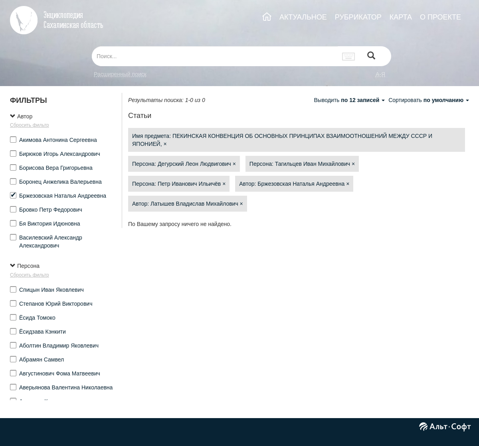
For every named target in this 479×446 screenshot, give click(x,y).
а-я (380, 74)
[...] (215, 56)
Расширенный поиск (120, 74)
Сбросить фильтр (29, 125)
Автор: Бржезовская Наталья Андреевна (294, 184)
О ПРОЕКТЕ (440, 17)
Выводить (350, 100)
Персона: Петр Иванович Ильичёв (179, 184)
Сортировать (428, 100)
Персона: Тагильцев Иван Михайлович (302, 164)
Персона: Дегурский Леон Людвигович (184, 164)
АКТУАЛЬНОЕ (303, 17)
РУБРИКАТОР (358, 17)
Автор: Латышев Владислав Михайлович (187, 203)
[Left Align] (371, 56)
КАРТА (401, 17)
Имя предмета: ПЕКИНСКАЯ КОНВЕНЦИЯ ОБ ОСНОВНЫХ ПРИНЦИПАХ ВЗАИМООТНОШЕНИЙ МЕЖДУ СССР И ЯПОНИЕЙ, (282, 140)
